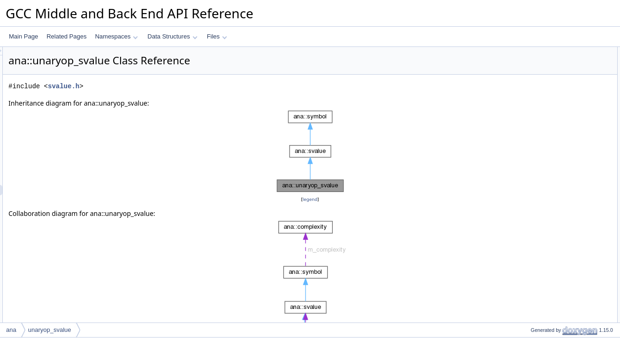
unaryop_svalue (543, 103)
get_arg (532, 196)
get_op (531, 186)
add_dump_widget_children (557, 155)
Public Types (531, 72)
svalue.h (181, 86)
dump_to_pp (538, 134)
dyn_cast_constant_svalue (556, 300)
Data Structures (172, 36)
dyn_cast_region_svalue (553, 289)
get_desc (534, 258)
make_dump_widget (548, 279)
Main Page (23, 36)
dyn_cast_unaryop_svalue (555, 124)
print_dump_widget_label (554, 145)
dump (530, 238)
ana (11, 329)
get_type (533, 217)
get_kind (533, 114)
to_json (532, 269)
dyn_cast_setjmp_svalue (553, 320)
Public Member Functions (547, 93)
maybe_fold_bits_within (552, 207)
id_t (527, 83)
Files (217, 36)
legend (311, 199)
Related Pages (66, 36)
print (528, 227)
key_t (529, 62)
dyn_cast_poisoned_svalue (557, 310)
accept (531, 165)
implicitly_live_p (542, 176)
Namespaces (116, 36)
